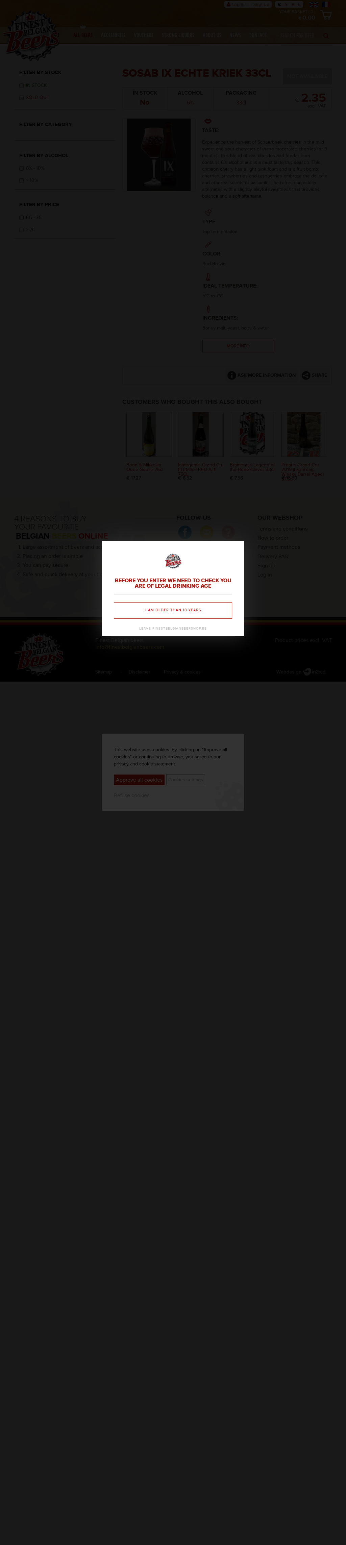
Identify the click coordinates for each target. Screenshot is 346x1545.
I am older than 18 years (173, 610)
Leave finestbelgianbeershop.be (173, 629)
